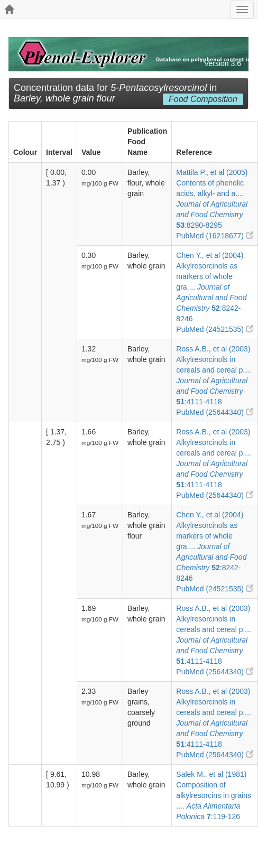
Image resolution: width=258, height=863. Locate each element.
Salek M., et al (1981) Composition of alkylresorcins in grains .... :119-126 (213, 795)
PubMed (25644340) (214, 412)
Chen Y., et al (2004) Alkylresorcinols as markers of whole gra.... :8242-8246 (211, 287)
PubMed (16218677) (214, 235)
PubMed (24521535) (214, 329)
